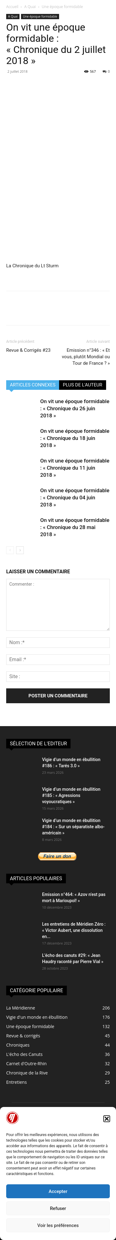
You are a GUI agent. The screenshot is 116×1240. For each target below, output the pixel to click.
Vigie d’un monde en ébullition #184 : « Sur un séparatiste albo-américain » (73, 826)
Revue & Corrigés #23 (28, 350)
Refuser (58, 1208)
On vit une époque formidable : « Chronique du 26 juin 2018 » (75, 408)
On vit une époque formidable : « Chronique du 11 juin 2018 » (75, 468)
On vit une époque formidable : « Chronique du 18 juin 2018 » (75, 438)
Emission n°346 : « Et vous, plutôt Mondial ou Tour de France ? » (86, 356)
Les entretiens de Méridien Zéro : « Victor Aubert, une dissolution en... (73, 930)
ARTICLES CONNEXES (32, 385)
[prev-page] (10, 550)
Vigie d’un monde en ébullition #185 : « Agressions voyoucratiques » (71, 795)
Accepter (58, 1191)
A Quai (30, 6)
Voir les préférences (58, 1225)
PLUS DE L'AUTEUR (82, 385)
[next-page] (20, 550)
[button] (107, 1119)
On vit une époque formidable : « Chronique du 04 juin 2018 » (75, 497)
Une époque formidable (62, 6)
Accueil (12, 6)
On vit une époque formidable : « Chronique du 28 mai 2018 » (75, 527)
